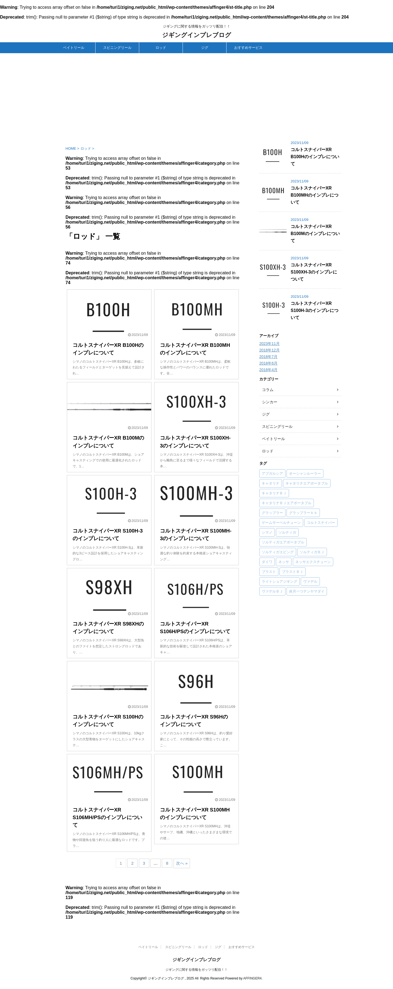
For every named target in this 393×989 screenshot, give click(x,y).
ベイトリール (73, 48)
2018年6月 (268, 363)
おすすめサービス (248, 48)
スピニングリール (117, 48)
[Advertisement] (196, 94)
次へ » (182, 863)
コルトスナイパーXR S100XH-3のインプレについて (314, 272)
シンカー (269, 402)
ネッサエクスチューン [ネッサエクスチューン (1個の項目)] (313, 562)
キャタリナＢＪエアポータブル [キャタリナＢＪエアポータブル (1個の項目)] (286, 503)
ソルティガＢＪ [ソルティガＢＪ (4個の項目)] (312, 552)
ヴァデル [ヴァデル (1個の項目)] (310, 581)
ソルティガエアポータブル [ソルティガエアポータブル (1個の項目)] (283, 542)
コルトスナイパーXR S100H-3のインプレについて (314, 310)
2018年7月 (268, 356)
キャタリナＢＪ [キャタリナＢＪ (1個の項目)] (274, 493)
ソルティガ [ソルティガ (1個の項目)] (287, 532)
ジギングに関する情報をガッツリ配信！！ (196, 970)
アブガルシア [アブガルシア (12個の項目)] (272, 473)
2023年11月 (269, 343)
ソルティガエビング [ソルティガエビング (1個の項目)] (278, 552)
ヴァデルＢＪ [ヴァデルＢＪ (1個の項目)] (272, 591)
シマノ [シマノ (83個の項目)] (267, 532)
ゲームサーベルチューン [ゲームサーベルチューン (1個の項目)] (281, 523)
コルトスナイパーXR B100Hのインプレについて (315, 156)
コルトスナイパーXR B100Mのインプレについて (315, 233)
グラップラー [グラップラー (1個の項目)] (272, 513)
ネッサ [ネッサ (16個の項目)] (283, 562)
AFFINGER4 (252, 978)
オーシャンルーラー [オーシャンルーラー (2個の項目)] (305, 473)
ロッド (161, 48)
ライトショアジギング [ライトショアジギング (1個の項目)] (279, 581)
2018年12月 (269, 350)
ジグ (204, 48)
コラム (267, 389)
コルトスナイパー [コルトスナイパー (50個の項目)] (321, 523)
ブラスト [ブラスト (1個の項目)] (269, 572)
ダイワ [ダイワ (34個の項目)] (267, 562)
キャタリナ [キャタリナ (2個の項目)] (270, 483)
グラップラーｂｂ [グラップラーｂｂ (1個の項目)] (303, 513)
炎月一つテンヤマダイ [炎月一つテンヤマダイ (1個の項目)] (306, 591)
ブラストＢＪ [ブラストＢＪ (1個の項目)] (292, 572)
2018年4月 (268, 370)
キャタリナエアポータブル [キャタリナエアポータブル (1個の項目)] (306, 483)
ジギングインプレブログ (196, 35)
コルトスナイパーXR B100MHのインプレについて (314, 195)
